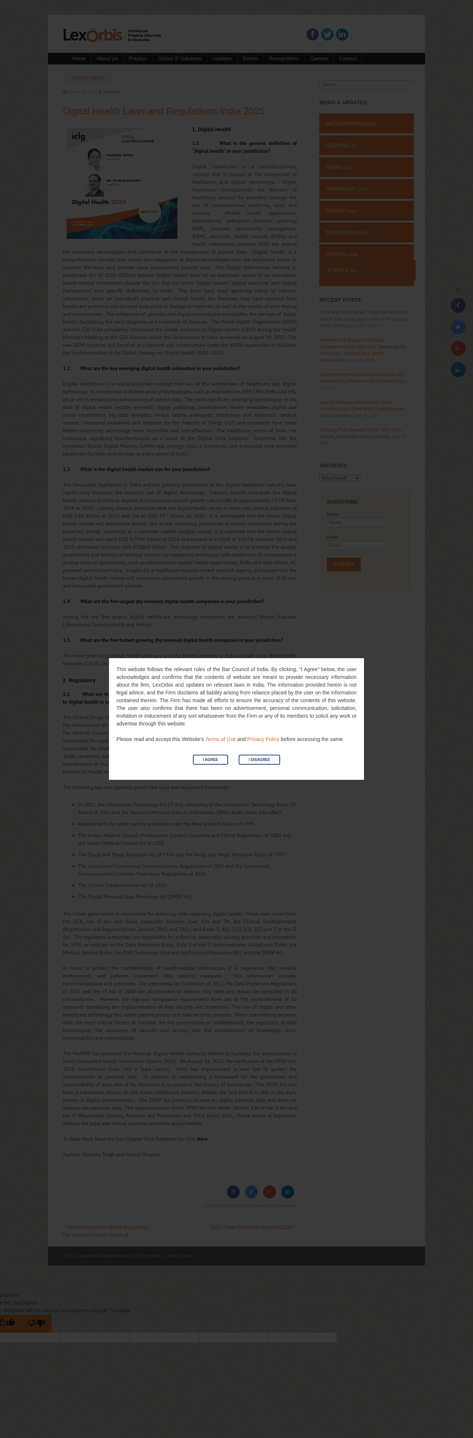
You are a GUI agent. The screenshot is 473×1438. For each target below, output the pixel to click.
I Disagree (259, 760)
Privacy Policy (263, 739)
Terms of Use (220, 739)
